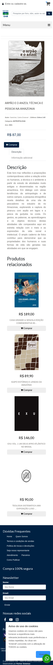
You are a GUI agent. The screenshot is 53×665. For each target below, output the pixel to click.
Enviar (7, 605)
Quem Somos (22, 536)
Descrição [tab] (16, 152)
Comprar (11, 145)
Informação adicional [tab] (21, 158)
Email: (6, 593)
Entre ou (9, 4)
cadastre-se (20, 4)
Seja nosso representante (18, 550)
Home (9, 536)
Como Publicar (13, 560)
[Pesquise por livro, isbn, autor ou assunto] (29, 13)
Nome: (6, 582)
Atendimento (12, 555)
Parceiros (25, 555)
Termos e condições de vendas (20, 541)
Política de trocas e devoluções (20, 546)
